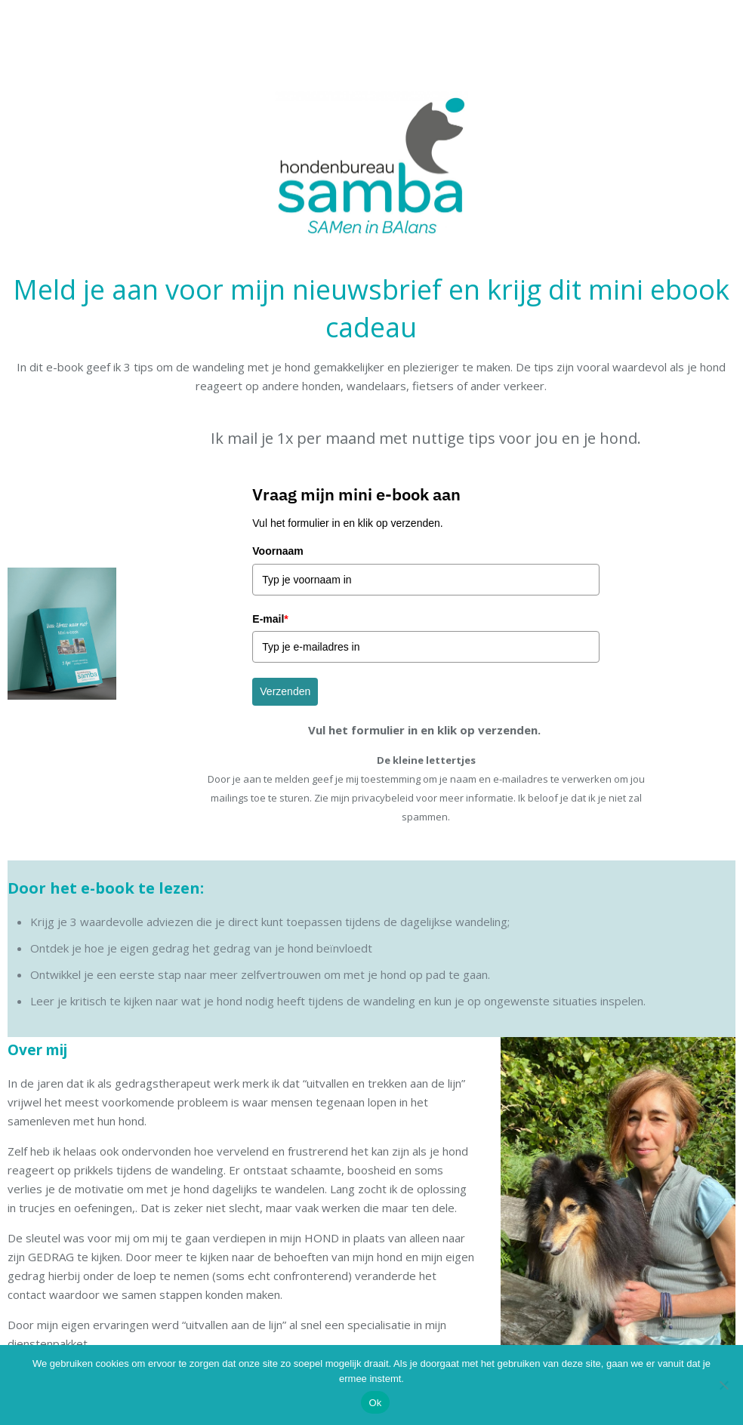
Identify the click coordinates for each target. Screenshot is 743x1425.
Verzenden (285, 691)
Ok (374, 1402)
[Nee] (724, 1385)
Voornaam (277, 551)
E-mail (270, 619)
